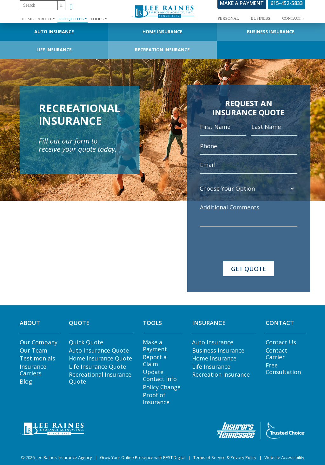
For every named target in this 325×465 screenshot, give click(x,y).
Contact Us (281, 342)
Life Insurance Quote (97, 366)
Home (28, 18)
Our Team (33, 350)
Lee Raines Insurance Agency (64, 457)
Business (260, 18)
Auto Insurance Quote (99, 350)
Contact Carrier (276, 354)
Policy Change (162, 387)
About (44, 18)
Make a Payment (155, 345)
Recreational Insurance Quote (100, 378)
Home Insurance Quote (100, 358)
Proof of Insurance (156, 398)
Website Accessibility (284, 457)
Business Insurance (271, 32)
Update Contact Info (160, 375)
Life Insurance (54, 50)
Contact (291, 18)
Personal (228, 18)
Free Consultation (283, 368)
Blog (26, 381)
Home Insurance (162, 32)
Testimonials (37, 358)
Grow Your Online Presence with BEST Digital (142, 457)
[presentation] (248, 244)
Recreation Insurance (162, 50)
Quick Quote (86, 342)
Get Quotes (71, 18)
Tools (97, 18)
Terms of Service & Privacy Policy (224, 457)
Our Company (38, 342)
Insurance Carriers (33, 370)
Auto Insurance (54, 32)
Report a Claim (155, 360)
